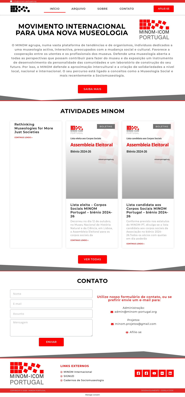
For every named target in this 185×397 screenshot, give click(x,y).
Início (55, 8)
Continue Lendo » (23, 137)
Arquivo (78, 8)
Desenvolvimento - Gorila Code (157, 390)
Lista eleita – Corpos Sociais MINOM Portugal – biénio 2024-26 (91, 210)
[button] (164, 8)
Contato (127, 8)
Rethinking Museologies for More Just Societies (33, 128)
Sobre (102, 8)
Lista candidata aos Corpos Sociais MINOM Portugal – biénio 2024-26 (147, 210)
